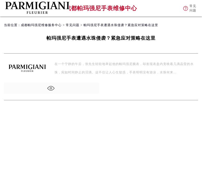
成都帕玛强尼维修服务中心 (41, 25)
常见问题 (72, 25)
